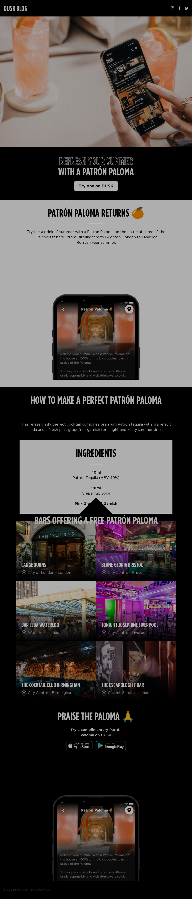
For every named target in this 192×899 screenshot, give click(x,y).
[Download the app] (79, 745)
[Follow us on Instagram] (172, 8)
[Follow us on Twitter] (186, 8)
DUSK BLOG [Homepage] (16, 9)
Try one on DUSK (96, 186)
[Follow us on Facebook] (179, 8)
